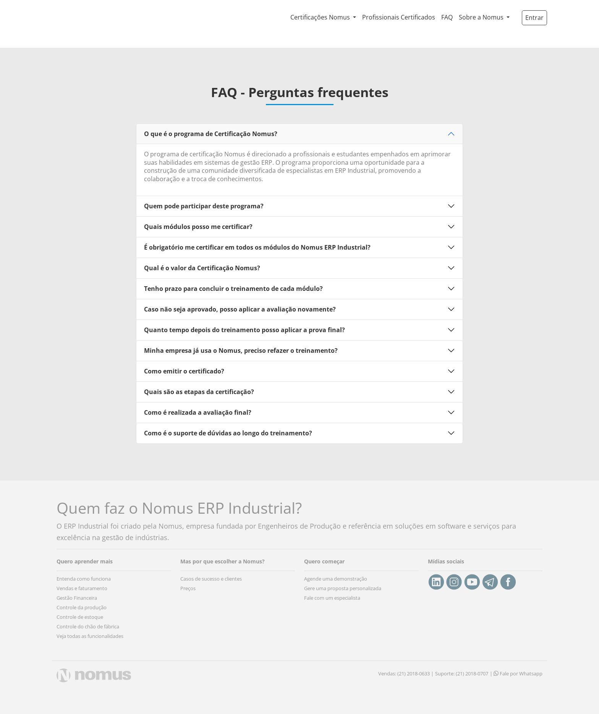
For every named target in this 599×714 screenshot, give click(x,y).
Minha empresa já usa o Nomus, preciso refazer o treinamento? (241, 350)
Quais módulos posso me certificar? (198, 226)
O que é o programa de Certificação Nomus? (210, 134)
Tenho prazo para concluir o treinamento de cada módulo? (233, 288)
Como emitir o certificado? (184, 371)
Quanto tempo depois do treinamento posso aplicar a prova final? (244, 330)
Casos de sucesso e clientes (211, 578)
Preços (188, 588)
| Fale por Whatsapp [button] (516, 673)
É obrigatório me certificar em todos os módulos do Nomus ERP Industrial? (257, 247)
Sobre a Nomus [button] (482, 17)
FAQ (447, 17)
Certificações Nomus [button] (320, 17)
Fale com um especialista (332, 597)
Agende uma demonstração (335, 578)
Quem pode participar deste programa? (204, 206)
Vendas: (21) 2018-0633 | (406, 673)
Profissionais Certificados (398, 17)
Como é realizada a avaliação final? (197, 412)
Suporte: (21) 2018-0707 (461, 673)
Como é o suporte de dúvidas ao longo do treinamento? (228, 433)
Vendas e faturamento (82, 588)
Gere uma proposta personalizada (342, 588)
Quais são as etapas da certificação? (199, 392)
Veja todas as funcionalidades (90, 636)
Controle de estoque (80, 616)
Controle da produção (82, 607)
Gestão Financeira (77, 597)
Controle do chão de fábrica (88, 626)
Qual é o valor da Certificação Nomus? (202, 268)
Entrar (534, 17)
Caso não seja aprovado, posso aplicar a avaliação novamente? (240, 309)
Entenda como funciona (84, 578)
